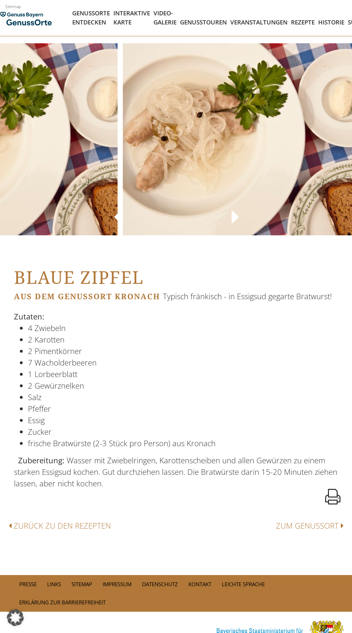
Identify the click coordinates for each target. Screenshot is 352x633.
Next (235, 210)
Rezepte (303, 22)
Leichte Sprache (243, 584)
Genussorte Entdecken (91, 17)
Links (54, 584)
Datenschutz (160, 584)
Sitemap (13, 6)
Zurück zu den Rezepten (60, 525)
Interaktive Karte (131, 17)
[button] (15, 617)
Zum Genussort (310, 525)
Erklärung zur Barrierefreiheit (62, 602)
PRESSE (28, 584)
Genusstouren (203, 22)
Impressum (117, 584)
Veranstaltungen (258, 22)
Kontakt (199, 584)
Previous (116, 210)
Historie (331, 22)
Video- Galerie (165, 17)
